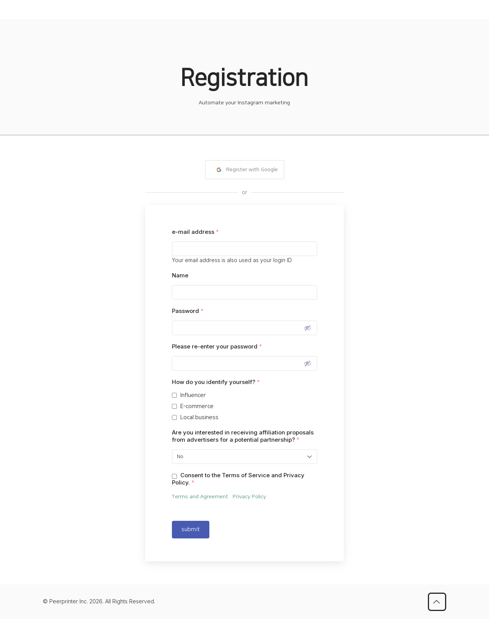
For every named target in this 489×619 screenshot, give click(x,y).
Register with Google (246, 169)
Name (180, 275)
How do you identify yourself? (216, 382)
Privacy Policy (249, 497)
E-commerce (197, 406)
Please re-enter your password (217, 346)
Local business (199, 417)
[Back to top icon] (437, 602)
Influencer (193, 395)
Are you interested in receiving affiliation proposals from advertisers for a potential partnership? (243, 436)
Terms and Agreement (202, 497)
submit (190, 529)
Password (188, 310)
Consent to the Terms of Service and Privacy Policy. (238, 479)
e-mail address (195, 231)
